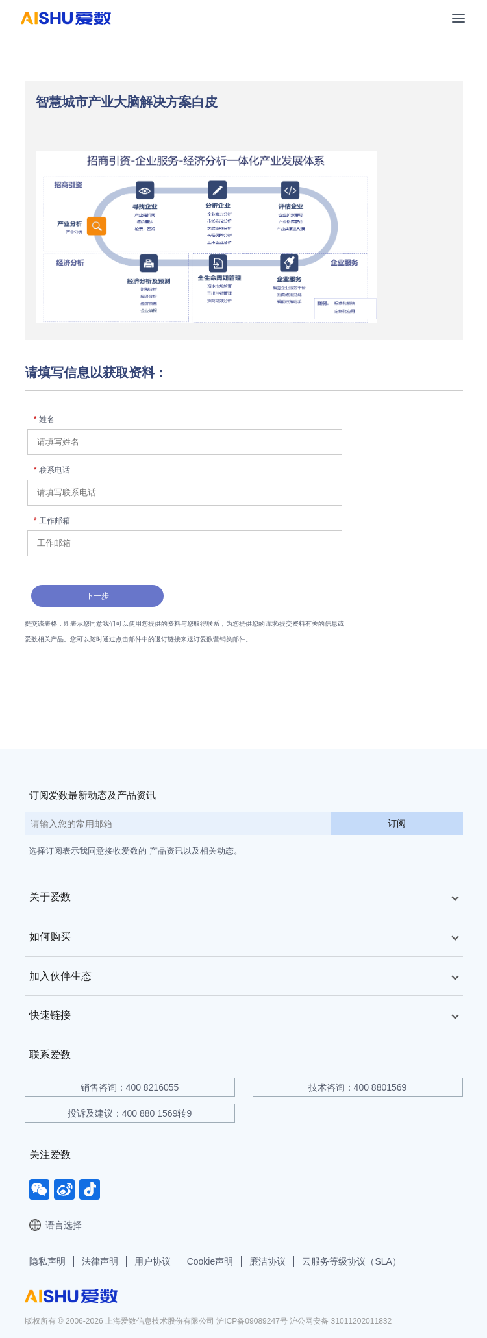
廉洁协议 (267, 1261)
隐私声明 (47, 1261)
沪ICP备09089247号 (252, 1321)
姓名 (44, 419)
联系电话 (52, 470)
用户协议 (152, 1261)
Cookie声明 (210, 1261)
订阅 (397, 823)
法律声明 (100, 1261)
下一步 (97, 596)
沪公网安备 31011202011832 (341, 1321)
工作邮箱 (52, 520)
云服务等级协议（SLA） (351, 1261)
